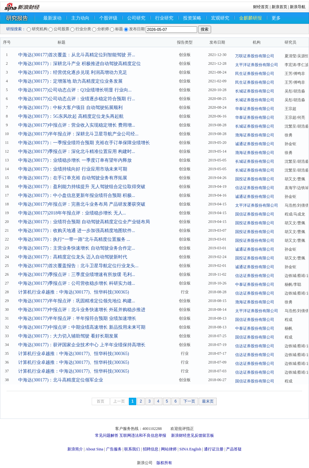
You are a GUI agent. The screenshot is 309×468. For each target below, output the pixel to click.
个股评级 (108, 18)
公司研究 (136, 18)
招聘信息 (150, 449)
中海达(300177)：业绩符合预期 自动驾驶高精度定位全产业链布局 (84, 221)
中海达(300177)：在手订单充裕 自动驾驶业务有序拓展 (72, 177)
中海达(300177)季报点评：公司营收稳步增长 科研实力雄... (76, 283)
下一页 (189, 401)
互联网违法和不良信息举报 (142, 435)
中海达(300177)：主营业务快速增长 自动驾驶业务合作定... (76, 248)
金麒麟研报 (250, 18)
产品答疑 (234, 449)
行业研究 (164, 18)
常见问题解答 (106, 435)
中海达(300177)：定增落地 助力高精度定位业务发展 (70, 81)
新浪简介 (75, 449)
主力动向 (80, 18)
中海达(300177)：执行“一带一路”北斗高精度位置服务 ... (74, 239)
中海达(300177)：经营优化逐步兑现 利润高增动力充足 (72, 72)
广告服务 (114, 449)
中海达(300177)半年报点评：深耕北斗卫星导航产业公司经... (78, 133)
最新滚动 (52, 18)
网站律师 (169, 449)
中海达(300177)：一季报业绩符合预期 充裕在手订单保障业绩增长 (84, 142)
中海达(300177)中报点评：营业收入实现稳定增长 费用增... (76, 125)
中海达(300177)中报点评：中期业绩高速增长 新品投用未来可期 (81, 327)
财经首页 (261, 7)
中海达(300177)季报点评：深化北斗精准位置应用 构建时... (76, 151)
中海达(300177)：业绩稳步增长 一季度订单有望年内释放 (75, 160)
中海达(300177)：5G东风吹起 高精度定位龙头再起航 (71, 116)
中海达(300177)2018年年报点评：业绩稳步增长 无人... (72, 213)
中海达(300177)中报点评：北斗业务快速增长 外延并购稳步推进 (81, 309)
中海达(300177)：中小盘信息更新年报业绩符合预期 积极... (76, 195)
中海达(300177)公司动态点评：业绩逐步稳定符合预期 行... (76, 98)
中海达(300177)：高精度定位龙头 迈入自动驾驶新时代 (72, 257)
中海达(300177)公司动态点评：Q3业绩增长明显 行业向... (74, 90)
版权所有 (164, 463)
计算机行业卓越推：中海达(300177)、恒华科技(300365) (73, 292)
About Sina (94, 449)
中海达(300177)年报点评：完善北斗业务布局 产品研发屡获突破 (81, 204)
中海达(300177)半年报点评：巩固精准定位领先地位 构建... (76, 300)
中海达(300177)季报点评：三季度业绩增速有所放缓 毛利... (76, 274)
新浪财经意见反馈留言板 (192, 435)
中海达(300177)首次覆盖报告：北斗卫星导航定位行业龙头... (78, 265)
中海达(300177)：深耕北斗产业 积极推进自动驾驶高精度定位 (79, 63)
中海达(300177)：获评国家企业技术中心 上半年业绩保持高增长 (81, 344)
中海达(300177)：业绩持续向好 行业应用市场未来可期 (72, 169)
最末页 (208, 401)
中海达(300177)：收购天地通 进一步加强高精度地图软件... (76, 230)
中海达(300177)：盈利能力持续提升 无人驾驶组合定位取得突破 (81, 186)
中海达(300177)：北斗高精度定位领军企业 (60, 380)
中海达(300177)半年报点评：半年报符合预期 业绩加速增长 (77, 318)
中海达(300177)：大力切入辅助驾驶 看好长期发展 (68, 336)
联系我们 (132, 449)
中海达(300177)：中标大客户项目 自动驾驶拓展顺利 (70, 107)
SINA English (190, 449)
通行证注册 (213, 449)
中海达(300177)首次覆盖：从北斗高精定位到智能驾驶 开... (76, 54)
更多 (276, 18)
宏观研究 (220, 18)
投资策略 (192, 18)
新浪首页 (279, 7)
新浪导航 (297, 7)
